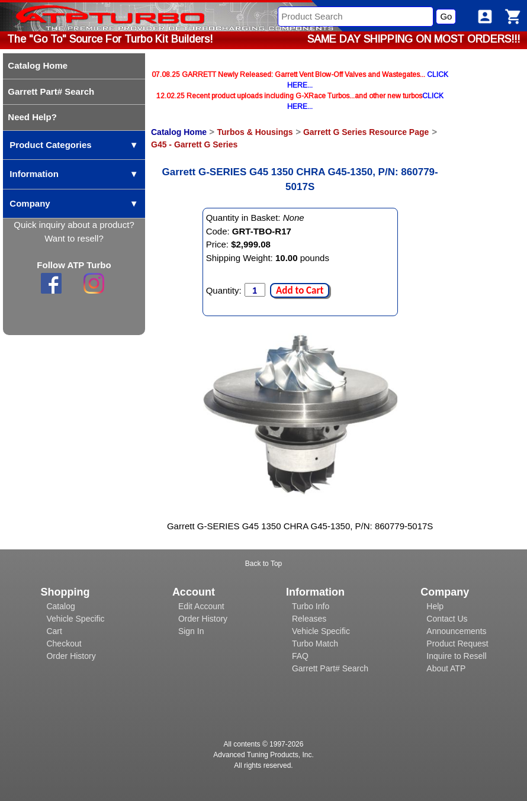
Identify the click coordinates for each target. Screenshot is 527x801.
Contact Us (446, 618)
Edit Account (201, 606)
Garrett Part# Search (330, 668)
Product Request (457, 643)
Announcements (456, 631)
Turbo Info (310, 606)
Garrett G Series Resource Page (366, 132)
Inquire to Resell (456, 656)
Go (446, 16)
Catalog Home (179, 132)
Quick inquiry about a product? (74, 225)
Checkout (63, 643)
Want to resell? (74, 238)
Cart (54, 631)
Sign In (191, 631)
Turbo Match (315, 643)
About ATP (445, 668)
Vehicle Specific (75, 618)
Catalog (60, 606)
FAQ (300, 656)
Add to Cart (299, 290)
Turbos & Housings (255, 132)
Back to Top (263, 563)
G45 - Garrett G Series (194, 144)
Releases (309, 618)
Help (435, 606)
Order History (70, 656)
